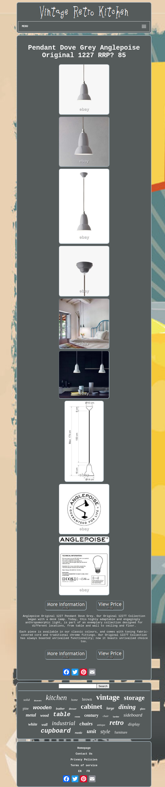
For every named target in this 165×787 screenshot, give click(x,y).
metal (31, 715)
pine (26, 708)
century (91, 715)
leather (60, 708)
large (110, 708)
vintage (108, 697)
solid (26, 699)
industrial (63, 723)
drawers (37, 700)
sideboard (133, 715)
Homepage (84, 748)
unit (91, 731)
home (74, 699)
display (134, 724)
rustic (78, 732)
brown (87, 699)
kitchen (56, 697)
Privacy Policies (84, 759)
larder (116, 716)
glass (142, 708)
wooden (42, 707)
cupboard (56, 731)
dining (127, 706)
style (105, 731)
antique (101, 724)
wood (44, 715)
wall (45, 724)
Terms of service (84, 765)
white (32, 724)
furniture (121, 732)
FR (88, 771)
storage (134, 697)
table (61, 714)
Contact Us (84, 753)
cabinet (91, 706)
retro (117, 722)
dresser (72, 708)
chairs (86, 723)
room (77, 716)
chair (105, 716)
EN (80, 771)
